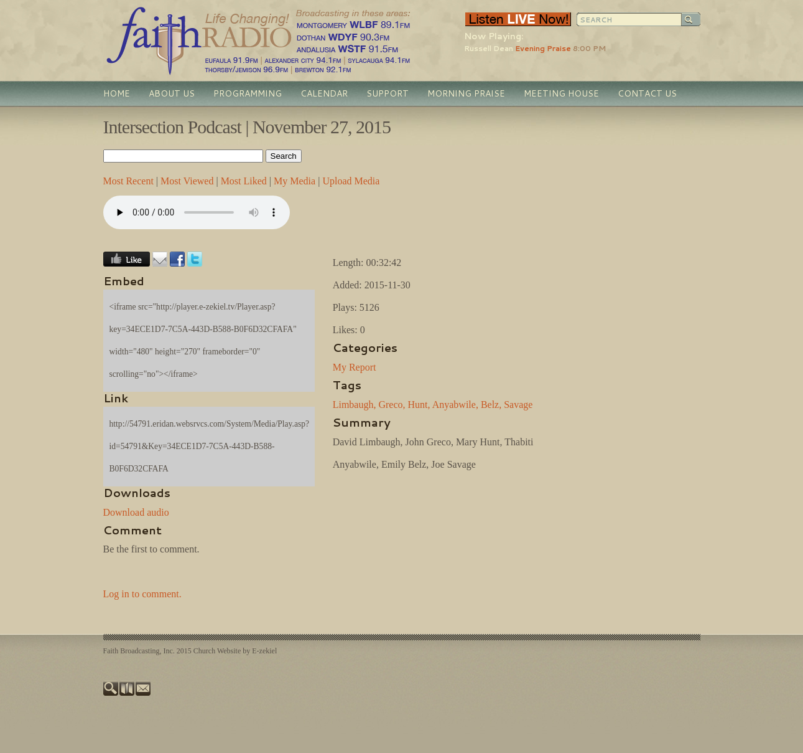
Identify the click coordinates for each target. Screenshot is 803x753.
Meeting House (561, 93)
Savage (518, 404)
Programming (247, 93)
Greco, (391, 404)
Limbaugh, (354, 404)
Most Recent (128, 181)
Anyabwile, (455, 404)
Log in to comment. (142, 594)
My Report (354, 367)
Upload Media (350, 181)
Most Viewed (186, 181)
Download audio (136, 512)
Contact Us (647, 93)
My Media (294, 181)
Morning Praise (466, 93)
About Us (172, 93)
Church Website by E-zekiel (235, 650)
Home (116, 93)
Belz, (491, 404)
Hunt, (419, 404)
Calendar (324, 93)
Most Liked (244, 181)
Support (387, 93)
